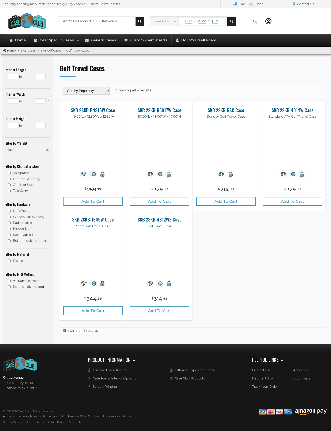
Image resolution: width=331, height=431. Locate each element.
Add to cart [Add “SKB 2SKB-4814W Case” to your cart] (292, 201)
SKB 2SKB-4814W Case (292, 110)
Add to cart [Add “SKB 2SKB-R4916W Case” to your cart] (92, 201)
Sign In (262, 22)
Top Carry (20, 191)
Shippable (21, 173)
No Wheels (21, 211)
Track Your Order (265, 387)
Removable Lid (24, 235)
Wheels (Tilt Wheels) (28, 217)
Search (140, 21)
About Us (300, 370)
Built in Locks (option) (30, 241)
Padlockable (22, 223)
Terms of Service (13, 422)
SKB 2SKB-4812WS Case (160, 219)
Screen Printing (105, 387)
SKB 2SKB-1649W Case (93, 219)
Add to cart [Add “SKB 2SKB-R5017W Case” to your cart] (159, 201)
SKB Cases (28, 50)
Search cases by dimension (231, 21)
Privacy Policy (35, 422)
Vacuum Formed (26, 281)
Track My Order (248, 4)
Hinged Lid (21, 229)
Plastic (18, 261)
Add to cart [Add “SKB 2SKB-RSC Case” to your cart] (225, 201)
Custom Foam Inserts (109, 370)
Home (11, 50)
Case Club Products (190, 378)
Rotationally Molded (28, 287)
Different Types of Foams (194, 370)
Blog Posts (301, 378)
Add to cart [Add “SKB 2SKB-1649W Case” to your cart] (92, 311)
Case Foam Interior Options (114, 378)
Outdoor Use (23, 185)
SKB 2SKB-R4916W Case (93, 110)
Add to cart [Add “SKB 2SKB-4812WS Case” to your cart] (159, 311)
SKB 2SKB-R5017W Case (159, 110)
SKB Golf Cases (51, 50)
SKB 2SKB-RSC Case (226, 110)
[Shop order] (86, 91)
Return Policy (262, 378)
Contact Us (303, 4)
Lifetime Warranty (26, 179)
